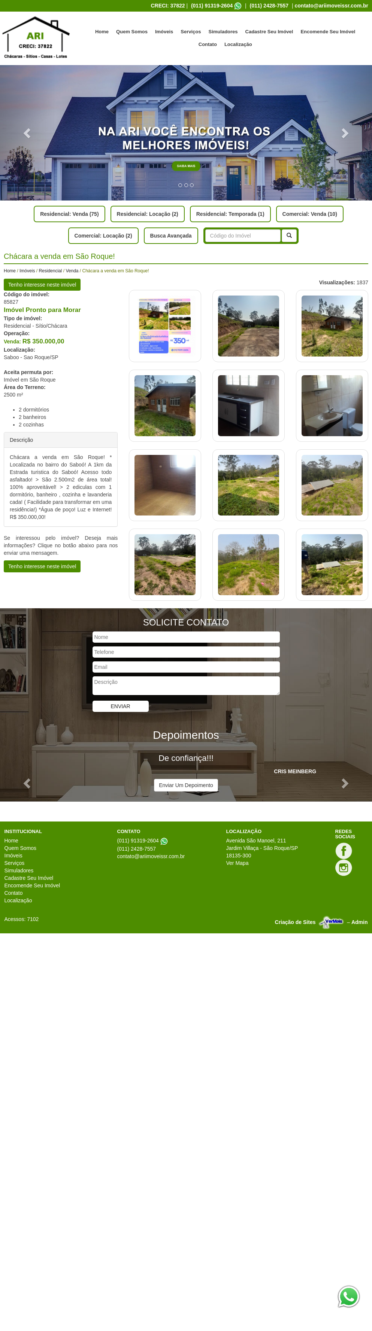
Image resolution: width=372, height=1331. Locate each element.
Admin (359, 922)
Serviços (191, 31)
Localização (238, 44)
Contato (208, 44)
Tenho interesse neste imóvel (42, 285)
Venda (72, 270)
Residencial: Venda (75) (69, 214)
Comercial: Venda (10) (309, 214)
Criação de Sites (295, 922)
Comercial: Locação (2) (103, 236)
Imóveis (164, 31)
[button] (28, 133)
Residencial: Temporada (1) (230, 214)
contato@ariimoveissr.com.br (332, 6)
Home (102, 31)
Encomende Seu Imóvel (327, 31)
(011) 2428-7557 (269, 6)
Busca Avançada (171, 236)
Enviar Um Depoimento (186, 785)
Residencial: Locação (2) (147, 214)
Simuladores (223, 31)
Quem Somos (132, 31)
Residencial (50, 270)
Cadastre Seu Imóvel (269, 31)
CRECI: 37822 (168, 6)
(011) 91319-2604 (212, 6)
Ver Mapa (237, 863)
